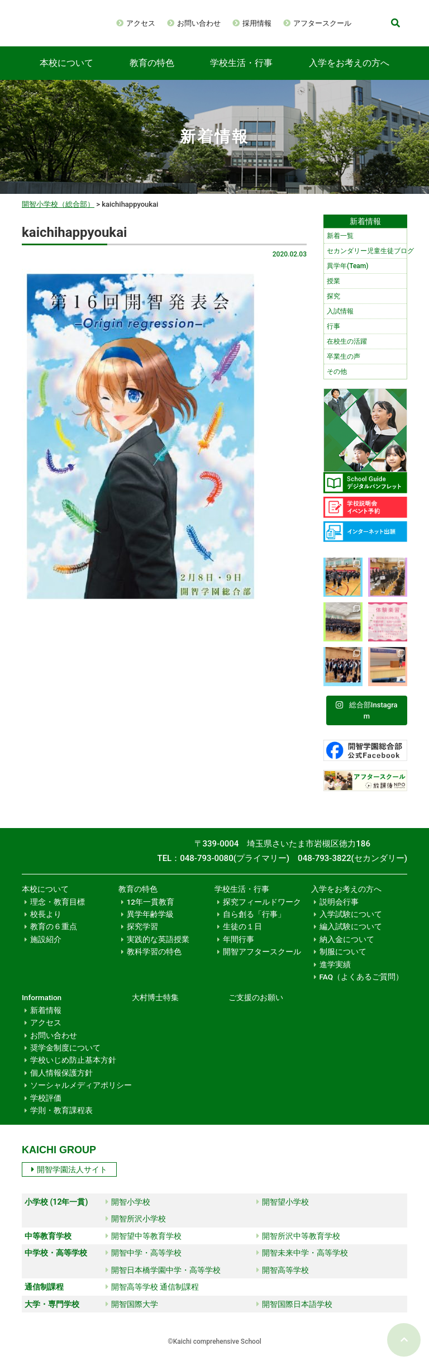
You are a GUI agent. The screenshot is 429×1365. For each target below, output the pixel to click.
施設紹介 (45, 950)
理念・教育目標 (57, 913)
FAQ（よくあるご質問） (362, 987)
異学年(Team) (347, 277)
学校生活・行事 (241, 74)
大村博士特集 (155, 1008)
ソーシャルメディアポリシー (81, 1096)
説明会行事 (339, 913)
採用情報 (295, 21)
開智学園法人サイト (69, 1180)
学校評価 (45, 1109)
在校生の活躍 (347, 352)
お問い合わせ (237, 21)
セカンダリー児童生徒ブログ (367, 262)
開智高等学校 (282, 1281)
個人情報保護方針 (61, 1083)
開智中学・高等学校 (144, 1263)
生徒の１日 (242, 937)
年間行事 (238, 950)
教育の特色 (152, 74)
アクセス (179, 21)
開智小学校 (128, 1213)
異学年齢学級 (150, 925)
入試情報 (340, 322)
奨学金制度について (65, 1058)
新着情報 (45, 1021)
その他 (337, 383)
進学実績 (335, 975)
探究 (333, 307)
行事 (333, 337)
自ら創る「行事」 (254, 925)
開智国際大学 (132, 1315)
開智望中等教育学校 (144, 1247)
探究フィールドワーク (262, 913)
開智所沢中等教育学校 (298, 1247)
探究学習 (142, 937)
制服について (343, 962)
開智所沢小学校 (136, 1229)
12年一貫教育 (150, 913)
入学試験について (351, 925)
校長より (45, 925)
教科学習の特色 (154, 962)
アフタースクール (194, 37)
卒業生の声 (343, 368)
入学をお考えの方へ (349, 74)
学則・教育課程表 (61, 1121)
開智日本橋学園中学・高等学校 (163, 1281)
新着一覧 (340, 247)
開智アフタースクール (262, 962)
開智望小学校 (282, 1213)
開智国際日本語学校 (294, 1315)
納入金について (347, 950)
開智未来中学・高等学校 (302, 1263)
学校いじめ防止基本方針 (73, 1071)
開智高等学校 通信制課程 (152, 1297)
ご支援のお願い (255, 1008)
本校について (66, 74)
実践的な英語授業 (158, 950)
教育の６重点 (53, 937)
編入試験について (351, 937)
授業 (333, 292)
